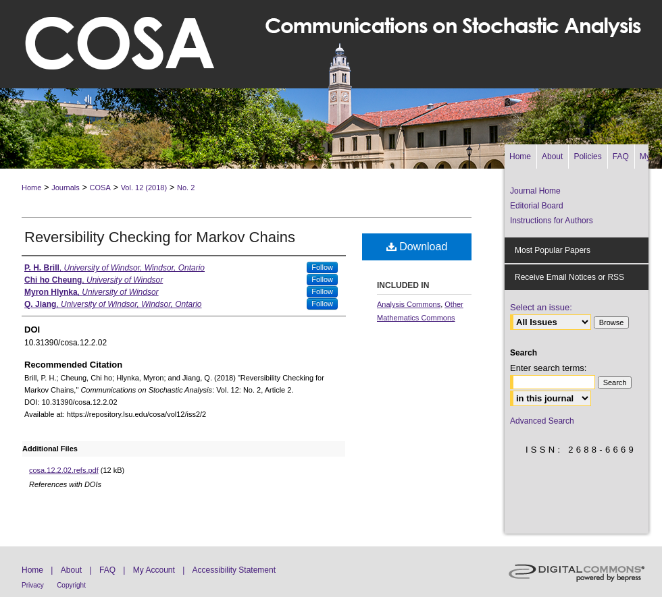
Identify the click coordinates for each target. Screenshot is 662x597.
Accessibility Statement (234, 570)
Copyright (71, 585)
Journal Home (535, 191)
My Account (154, 570)
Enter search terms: (548, 368)
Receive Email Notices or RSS (569, 277)
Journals (65, 187)
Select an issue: (541, 307)
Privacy (33, 585)
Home (31, 187)
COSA (100, 187)
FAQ (107, 570)
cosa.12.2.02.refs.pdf (64, 470)
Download (417, 246)
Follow (322, 267)
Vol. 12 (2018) (144, 187)
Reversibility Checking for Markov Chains (159, 237)
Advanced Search (542, 421)
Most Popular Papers (552, 250)
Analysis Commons (408, 304)
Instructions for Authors (551, 220)
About (71, 570)
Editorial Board (536, 205)
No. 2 (186, 187)
